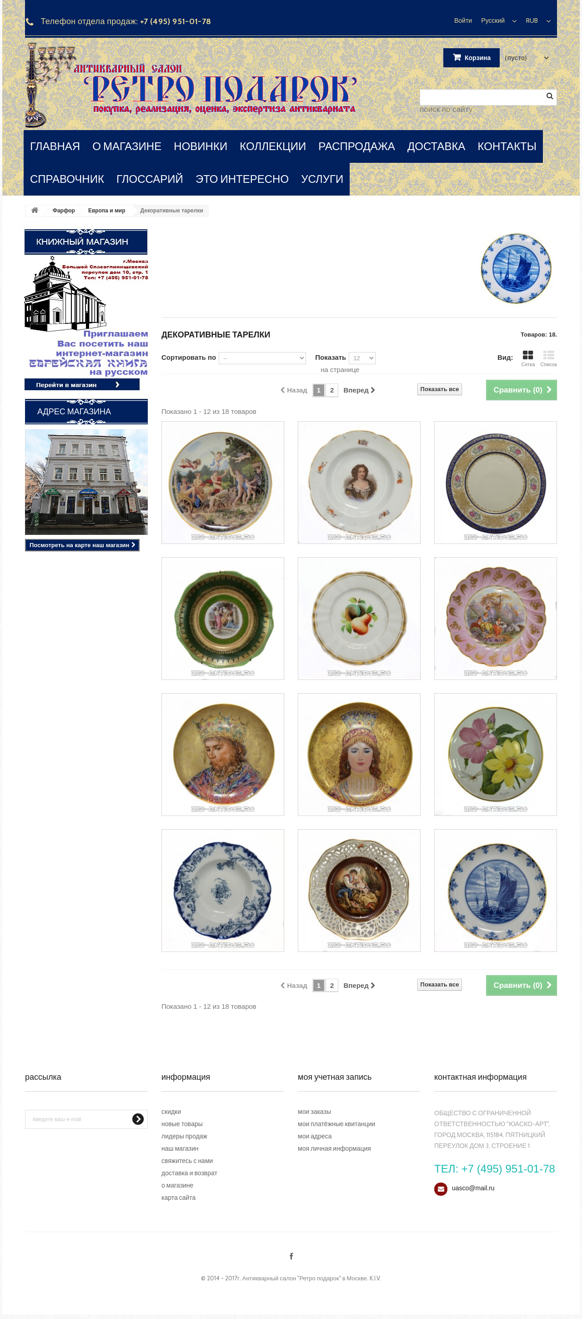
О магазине (177, 1185)
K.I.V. (375, 1278)
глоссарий (149, 179)
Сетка (528, 358)
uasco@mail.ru (473, 1188)
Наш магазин (180, 1148)
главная (55, 146)
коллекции (273, 146)
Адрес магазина (74, 412)
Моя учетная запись (334, 1077)
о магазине (126, 146)
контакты (507, 146)
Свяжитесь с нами (187, 1161)
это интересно (242, 179)
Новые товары (182, 1124)
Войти (463, 20)
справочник (67, 179)
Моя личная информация (334, 1148)
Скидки (171, 1112)
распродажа (356, 146)
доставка (436, 146)
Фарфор (64, 210)
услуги (322, 179)
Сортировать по (188, 357)
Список (548, 358)
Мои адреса (315, 1136)
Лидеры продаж (184, 1136)
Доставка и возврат (189, 1173)
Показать (330, 357)
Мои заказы (314, 1112)
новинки (200, 146)
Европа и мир (106, 210)
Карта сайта (178, 1197)
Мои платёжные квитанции (336, 1124)
